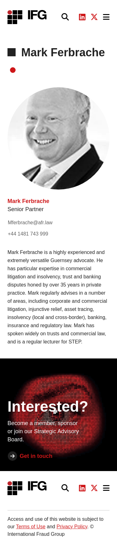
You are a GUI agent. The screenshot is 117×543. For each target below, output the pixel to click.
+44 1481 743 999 (28, 233)
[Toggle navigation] (106, 17)
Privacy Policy (71, 526)
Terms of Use (30, 526)
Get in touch (36, 456)
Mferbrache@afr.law (30, 222)
